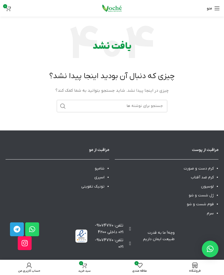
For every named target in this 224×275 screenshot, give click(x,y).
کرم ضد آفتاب (202, 177)
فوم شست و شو (200, 204)
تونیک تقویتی (93, 186)
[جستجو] (112, 106)
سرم (210, 213)
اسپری (99, 177)
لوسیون (207, 186)
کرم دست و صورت (199, 168)
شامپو (100, 168)
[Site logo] (112, 8)
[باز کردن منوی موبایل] (213, 8)
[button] (210, 249)
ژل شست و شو (201, 195)
